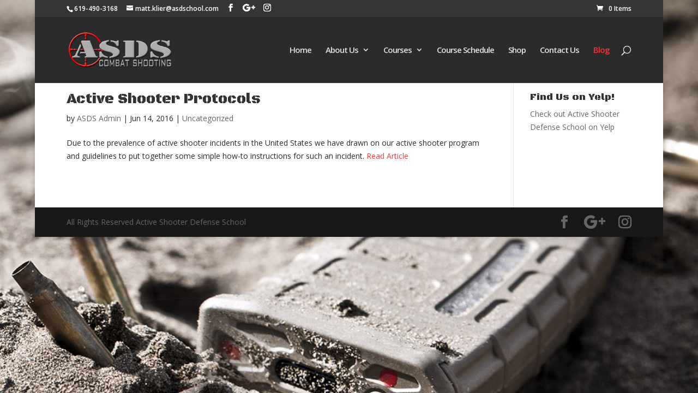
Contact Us (559, 50)
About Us (342, 50)
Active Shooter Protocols (164, 99)
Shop (517, 50)
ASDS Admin (99, 118)
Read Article (387, 156)
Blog (601, 50)
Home (300, 50)
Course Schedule (465, 50)
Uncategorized (207, 118)
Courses (397, 50)
